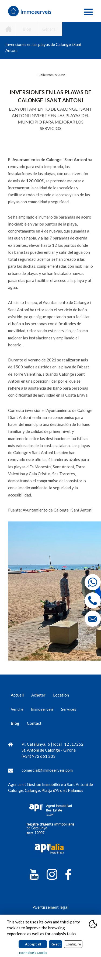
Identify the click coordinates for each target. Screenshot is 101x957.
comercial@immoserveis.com (47, 770)
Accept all (33, 944)
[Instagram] (52, 875)
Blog (27, 29)
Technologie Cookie (33, 952)
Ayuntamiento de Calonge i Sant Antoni (57, 510)
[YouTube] (34, 875)
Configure (73, 944)
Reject (55, 944)
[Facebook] (68, 875)
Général (49, 29)
